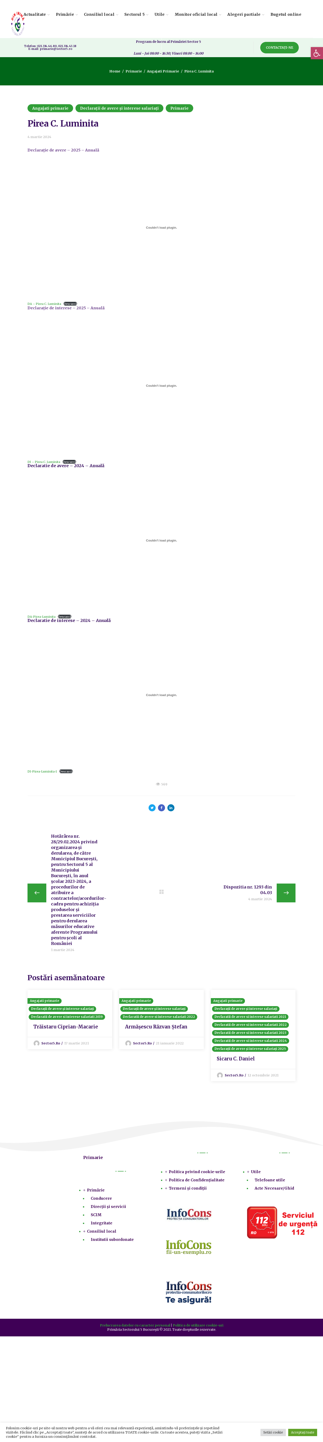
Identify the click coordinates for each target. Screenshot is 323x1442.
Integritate (101, 1225)
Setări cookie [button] (273, 1432)
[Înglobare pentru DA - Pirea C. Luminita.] (161, 227)
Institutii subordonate (112, 1241)
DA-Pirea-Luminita (41, 616)
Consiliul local (101, 1233)
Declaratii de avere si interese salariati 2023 (250, 1035)
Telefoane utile (270, 1181)
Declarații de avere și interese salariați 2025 (250, 1051)
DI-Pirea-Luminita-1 (42, 771)
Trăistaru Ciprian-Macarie (65, 1029)
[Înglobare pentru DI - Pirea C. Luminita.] (161, 385)
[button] (317, 53)
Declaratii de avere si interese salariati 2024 (250, 1043)
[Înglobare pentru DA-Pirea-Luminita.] (161, 540)
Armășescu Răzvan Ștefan (156, 1029)
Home (116, 71)
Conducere (101, 1200)
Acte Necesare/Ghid (274, 1190)
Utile (256, 1173)
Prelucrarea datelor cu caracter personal (135, 1327)
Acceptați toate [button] (302, 1432)
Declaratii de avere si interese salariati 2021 (250, 1019)
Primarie (134, 71)
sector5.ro (50, 1045)
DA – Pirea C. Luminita (44, 304)
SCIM (96, 1216)
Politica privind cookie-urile (197, 1173)
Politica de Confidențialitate (197, 1181)
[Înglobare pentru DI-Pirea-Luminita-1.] (161, 695)
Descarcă (70, 304)
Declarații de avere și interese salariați (119, 108)
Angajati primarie (162, 71)
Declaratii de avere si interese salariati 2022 (159, 1019)
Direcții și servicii (108, 1208)
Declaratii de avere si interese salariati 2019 (67, 1019)
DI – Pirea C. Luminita (44, 462)
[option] (70, 1020)
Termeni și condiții (188, 1190)
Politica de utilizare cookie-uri (198, 1327)
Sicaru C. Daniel (236, 1061)
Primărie (96, 1192)
